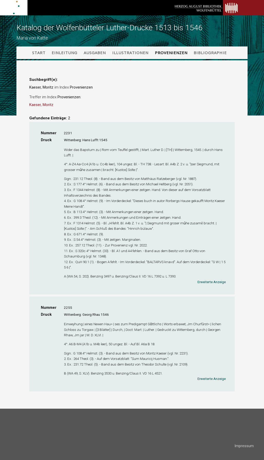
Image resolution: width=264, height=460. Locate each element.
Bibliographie (210, 52)
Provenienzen (171, 52)
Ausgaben (95, 52)
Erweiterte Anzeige (211, 282)
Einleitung (64, 52)
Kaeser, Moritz (41, 104)
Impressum (244, 446)
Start (38, 52)
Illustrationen (130, 52)
